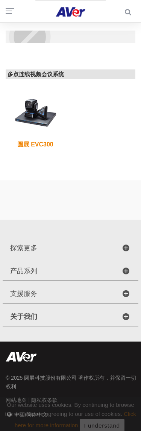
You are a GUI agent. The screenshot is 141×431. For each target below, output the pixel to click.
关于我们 (23, 316)
